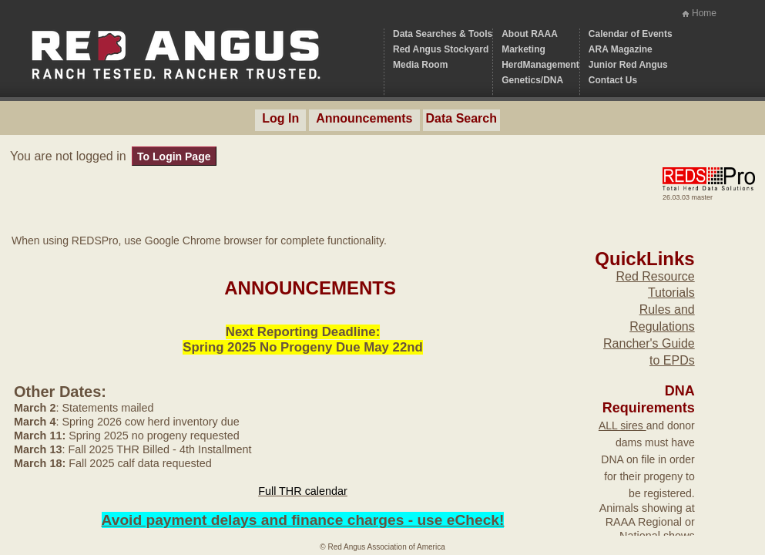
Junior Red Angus (628, 64)
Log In (280, 118)
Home (704, 13)
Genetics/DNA (532, 80)
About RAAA (530, 34)
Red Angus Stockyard (440, 49)
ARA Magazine (621, 49)
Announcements (364, 118)
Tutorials (671, 292)
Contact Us (613, 80)
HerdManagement (540, 64)
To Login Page (173, 156)
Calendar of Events (631, 34)
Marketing (523, 49)
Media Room (420, 64)
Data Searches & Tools (442, 34)
